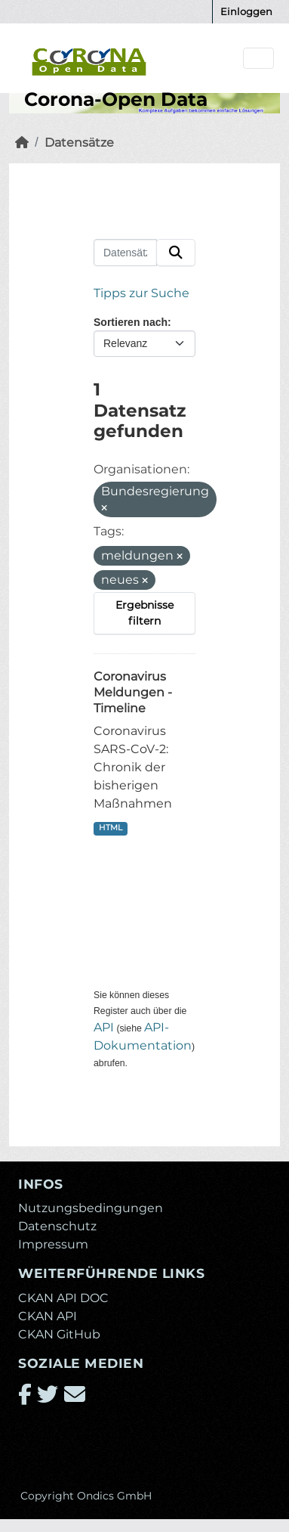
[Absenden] (175, 252)
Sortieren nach (131, 322)
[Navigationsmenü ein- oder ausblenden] (258, 59)
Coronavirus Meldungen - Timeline (133, 692)
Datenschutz (57, 1226)
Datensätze (79, 142)
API (104, 1027)
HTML (110, 828)
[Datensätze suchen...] (125, 252)
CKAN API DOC (63, 1298)
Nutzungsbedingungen (90, 1208)
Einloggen (246, 11)
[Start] (22, 142)
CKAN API (47, 1316)
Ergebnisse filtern (144, 613)
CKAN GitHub (59, 1334)
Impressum (53, 1244)
